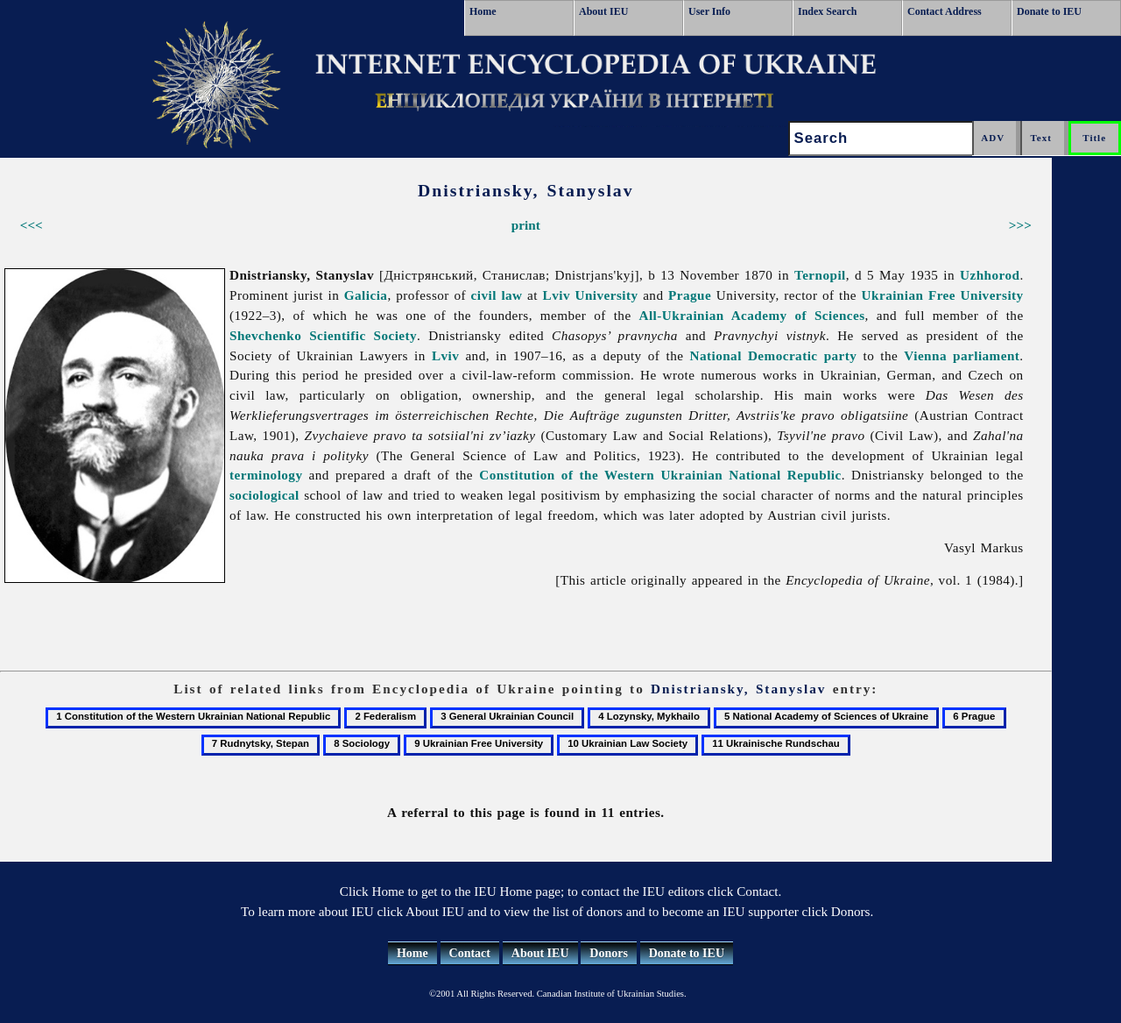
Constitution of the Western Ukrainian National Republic (660, 474)
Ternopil (820, 274)
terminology (265, 474)
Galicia (366, 295)
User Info (709, 11)
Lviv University (590, 295)
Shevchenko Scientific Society (323, 335)
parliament (986, 355)
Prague (689, 295)
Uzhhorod (989, 274)
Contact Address (944, 11)
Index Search (827, 11)
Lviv (445, 355)
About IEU (603, 11)
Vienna (925, 355)
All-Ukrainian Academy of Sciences (752, 315)
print (525, 224)
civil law (497, 295)
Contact (469, 953)
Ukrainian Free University (943, 295)
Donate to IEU (1049, 11)
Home (483, 11)
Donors (608, 953)
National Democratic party (773, 355)
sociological (264, 494)
